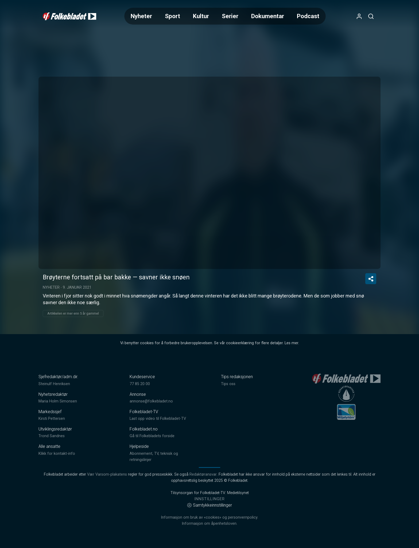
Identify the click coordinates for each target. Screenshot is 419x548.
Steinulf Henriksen (54, 384)
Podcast (308, 16)
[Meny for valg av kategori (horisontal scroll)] (225, 16)
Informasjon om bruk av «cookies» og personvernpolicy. (209, 517)
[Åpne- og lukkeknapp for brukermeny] (359, 16)
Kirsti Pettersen (51, 418)
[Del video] (370, 278)
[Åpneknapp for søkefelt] (371, 16)
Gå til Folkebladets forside (152, 436)
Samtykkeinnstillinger (209, 505)
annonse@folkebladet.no (151, 401)
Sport (172, 16)
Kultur (201, 16)
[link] (69, 16)
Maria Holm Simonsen (57, 401)
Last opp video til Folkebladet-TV (158, 418)
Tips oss (228, 384)
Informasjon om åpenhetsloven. (209, 523)
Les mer (291, 343)
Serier (230, 16)
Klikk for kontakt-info (56, 453)
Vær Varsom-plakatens (107, 474)
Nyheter (141, 16)
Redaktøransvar (203, 474)
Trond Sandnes (51, 436)
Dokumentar (267, 16)
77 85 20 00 (140, 384)
